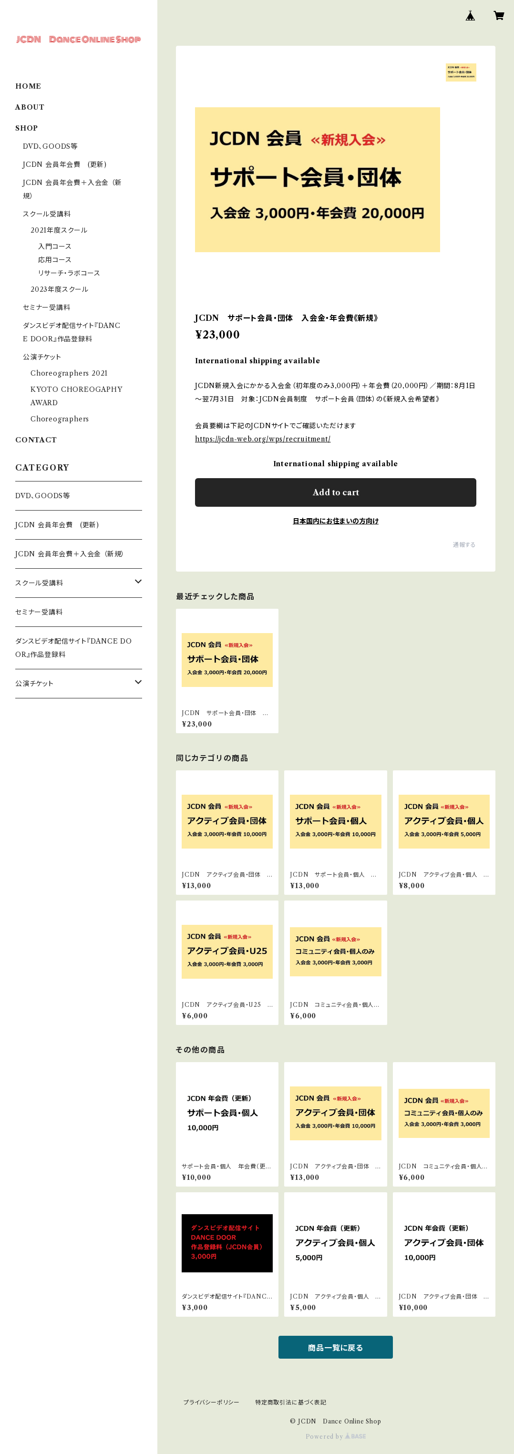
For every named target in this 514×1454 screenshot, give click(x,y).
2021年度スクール (59, 230)
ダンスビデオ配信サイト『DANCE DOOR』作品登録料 (73, 648)
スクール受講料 (47, 214)
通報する (464, 544)
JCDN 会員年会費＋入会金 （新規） (70, 554)
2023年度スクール (60, 289)
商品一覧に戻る (335, 1347)
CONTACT (36, 440)
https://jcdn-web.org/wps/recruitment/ (263, 439)
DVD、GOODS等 (50, 146)
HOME (28, 86)
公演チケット (42, 357)
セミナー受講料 (47, 307)
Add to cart (336, 492)
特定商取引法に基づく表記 (291, 1402)
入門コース (55, 246)
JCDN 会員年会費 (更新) (65, 164)
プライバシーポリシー (212, 1402)
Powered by (336, 1436)
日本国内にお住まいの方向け (336, 521)
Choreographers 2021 (69, 373)
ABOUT (30, 107)
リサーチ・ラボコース (69, 273)
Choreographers (60, 419)
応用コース (55, 260)
